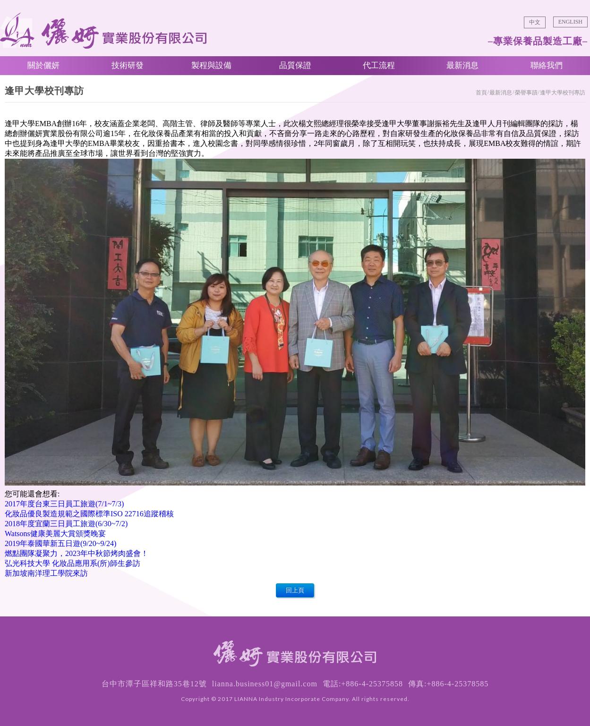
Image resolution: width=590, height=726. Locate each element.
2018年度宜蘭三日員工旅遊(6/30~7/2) (66, 524)
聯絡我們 (546, 65)
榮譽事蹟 (526, 92)
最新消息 (462, 65)
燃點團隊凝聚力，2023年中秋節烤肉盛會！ (76, 553)
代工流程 (379, 65)
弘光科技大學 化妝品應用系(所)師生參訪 (72, 563)
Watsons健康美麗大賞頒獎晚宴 (55, 534)
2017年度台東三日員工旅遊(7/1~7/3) (64, 504)
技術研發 (127, 65)
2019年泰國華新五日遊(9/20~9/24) (60, 543)
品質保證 (295, 65)
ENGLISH (570, 21)
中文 (534, 22)
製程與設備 (211, 65)
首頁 (481, 92)
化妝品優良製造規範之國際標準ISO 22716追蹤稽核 (89, 514)
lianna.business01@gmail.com (264, 684)
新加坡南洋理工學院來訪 (46, 573)
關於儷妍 (43, 65)
